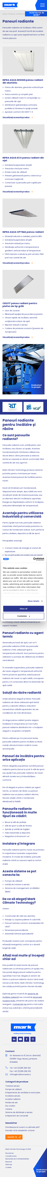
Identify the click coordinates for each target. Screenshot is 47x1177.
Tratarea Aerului (12, 1086)
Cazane (8, 1109)
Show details (33, 601)
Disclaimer (9, 1153)
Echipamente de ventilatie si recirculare (22, 1092)
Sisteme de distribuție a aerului (18, 1112)
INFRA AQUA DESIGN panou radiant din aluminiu (23, 81)
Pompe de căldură (13, 1089)
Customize (23, 616)
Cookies (8, 1167)
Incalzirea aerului (12, 1096)
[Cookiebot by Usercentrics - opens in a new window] (33, 559)
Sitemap (8, 1164)
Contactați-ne (19, 1004)
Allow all (23, 609)
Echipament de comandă (16, 1115)
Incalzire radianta (23, 14)
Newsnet (8, 1162)
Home (5, 14)
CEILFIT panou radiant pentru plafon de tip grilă (20, 305)
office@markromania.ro (20, 1074)
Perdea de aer (11, 1102)
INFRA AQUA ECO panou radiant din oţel (23, 159)
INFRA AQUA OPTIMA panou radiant (23, 232)
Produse (12, 14)
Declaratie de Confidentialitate (17, 1159)
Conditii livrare (10, 1156)
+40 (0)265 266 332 (22, 1068)
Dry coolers (10, 1106)
